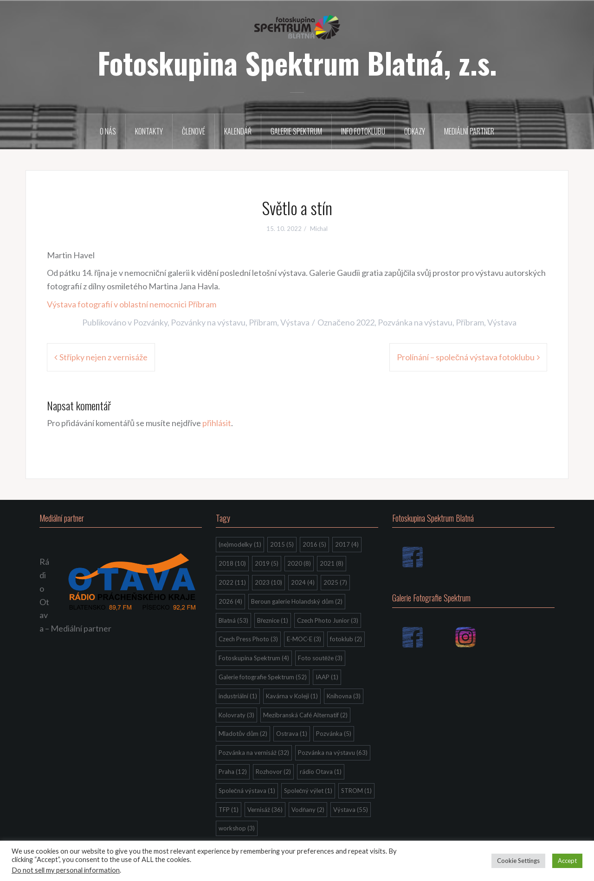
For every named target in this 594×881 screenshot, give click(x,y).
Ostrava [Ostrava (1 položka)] (291, 733)
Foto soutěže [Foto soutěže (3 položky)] (320, 658)
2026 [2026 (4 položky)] (230, 601)
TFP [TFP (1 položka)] (229, 809)
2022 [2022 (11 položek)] (232, 582)
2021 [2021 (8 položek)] (331, 563)
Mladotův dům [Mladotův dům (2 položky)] (243, 733)
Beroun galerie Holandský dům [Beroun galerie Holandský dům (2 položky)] (296, 601)
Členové (193, 131)
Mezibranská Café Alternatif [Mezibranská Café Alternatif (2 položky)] (305, 715)
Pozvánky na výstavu (208, 322)
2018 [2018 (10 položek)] (232, 563)
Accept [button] (567, 860)
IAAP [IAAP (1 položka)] (327, 677)
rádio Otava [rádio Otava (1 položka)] (321, 771)
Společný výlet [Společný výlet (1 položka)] (308, 790)
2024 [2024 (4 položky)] (303, 582)
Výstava (295, 322)
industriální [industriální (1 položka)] (238, 696)
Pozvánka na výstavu (415, 322)
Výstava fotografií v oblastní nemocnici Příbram (131, 304)
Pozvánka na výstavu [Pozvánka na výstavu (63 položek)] (333, 752)
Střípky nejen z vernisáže (103, 357)
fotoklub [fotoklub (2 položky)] (346, 639)
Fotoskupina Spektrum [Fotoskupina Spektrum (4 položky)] (254, 658)
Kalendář (238, 131)
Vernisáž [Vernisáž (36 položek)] (265, 809)
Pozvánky (150, 322)
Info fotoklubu (363, 131)
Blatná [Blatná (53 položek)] (233, 620)
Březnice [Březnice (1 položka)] (272, 620)
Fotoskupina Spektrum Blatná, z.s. (297, 62)
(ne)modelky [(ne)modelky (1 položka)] (240, 544)
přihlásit (216, 423)
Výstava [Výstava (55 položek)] (350, 809)
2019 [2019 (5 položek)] (266, 563)
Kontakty (149, 131)
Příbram (263, 322)
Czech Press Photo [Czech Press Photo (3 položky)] (248, 639)
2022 (365, 322)
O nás (108, 131)
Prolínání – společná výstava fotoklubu (466, 357)
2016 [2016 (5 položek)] (314, 544)
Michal (319, 228)
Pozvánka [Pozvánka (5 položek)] (333, 733)
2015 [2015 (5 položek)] (282, 544)
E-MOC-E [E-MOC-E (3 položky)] (304, 639)
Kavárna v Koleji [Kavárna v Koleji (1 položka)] (292, 696)
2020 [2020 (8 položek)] (299, 563)
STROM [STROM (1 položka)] (356, 790)
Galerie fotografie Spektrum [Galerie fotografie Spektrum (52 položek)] (263, 677)
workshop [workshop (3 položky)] (237, 828)
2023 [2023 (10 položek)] (268, 582)
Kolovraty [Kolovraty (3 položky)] (236, 715)
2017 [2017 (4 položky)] (347, 544)
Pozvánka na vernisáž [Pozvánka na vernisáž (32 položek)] (254, 752)
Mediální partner (469, 131)
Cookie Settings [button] (518, 860)
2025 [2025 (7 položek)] (335, 582)
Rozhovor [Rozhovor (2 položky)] (273, 771)
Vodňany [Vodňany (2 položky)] (307, 809)
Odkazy (414, 131)
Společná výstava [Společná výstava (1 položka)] (247, 790)
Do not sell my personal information (66, 870)
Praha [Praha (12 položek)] (233, 771)
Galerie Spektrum (296, 131)
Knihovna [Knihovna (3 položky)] (344, 696)
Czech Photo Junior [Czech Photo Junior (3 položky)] (327, 620)
